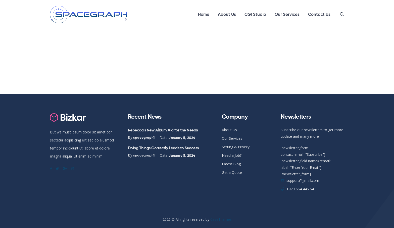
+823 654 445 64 (300, 189)
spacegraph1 (144, 137)
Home (203, 14)
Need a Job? (231, 155)
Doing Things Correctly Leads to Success (163, 147)
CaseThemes (221, 219)
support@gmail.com (302, 180)
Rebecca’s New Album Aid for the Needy (163, 130)
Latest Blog (231, 164)
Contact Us (319, 14)
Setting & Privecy (236, 146)
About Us (227, 14)
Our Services (287, 14)
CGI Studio (255, 14)
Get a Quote (232, 172)
